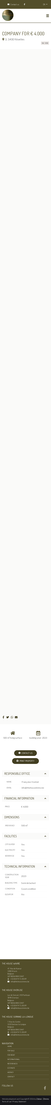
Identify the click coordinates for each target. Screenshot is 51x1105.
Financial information (25, 798)
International (13, 1059)
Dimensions (25, 817)
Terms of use (7, 1101)
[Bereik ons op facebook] (45, 1089)
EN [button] (44, 4)
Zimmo (46, 1099)
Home (9, 1046)
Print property (25, 761)
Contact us (25, 753)
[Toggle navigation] (47, 15)
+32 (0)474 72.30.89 (18, 979)
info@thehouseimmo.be (33, 787)
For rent (11, 1055)
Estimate (11, 1068)
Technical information (25, 866)
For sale (11, 1051)
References (12, 1063)
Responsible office (25, 773)
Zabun (39, 1099)
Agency (10, 1072)
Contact (11, 1076)
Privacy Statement (19, 1101)
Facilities (25, 836)
